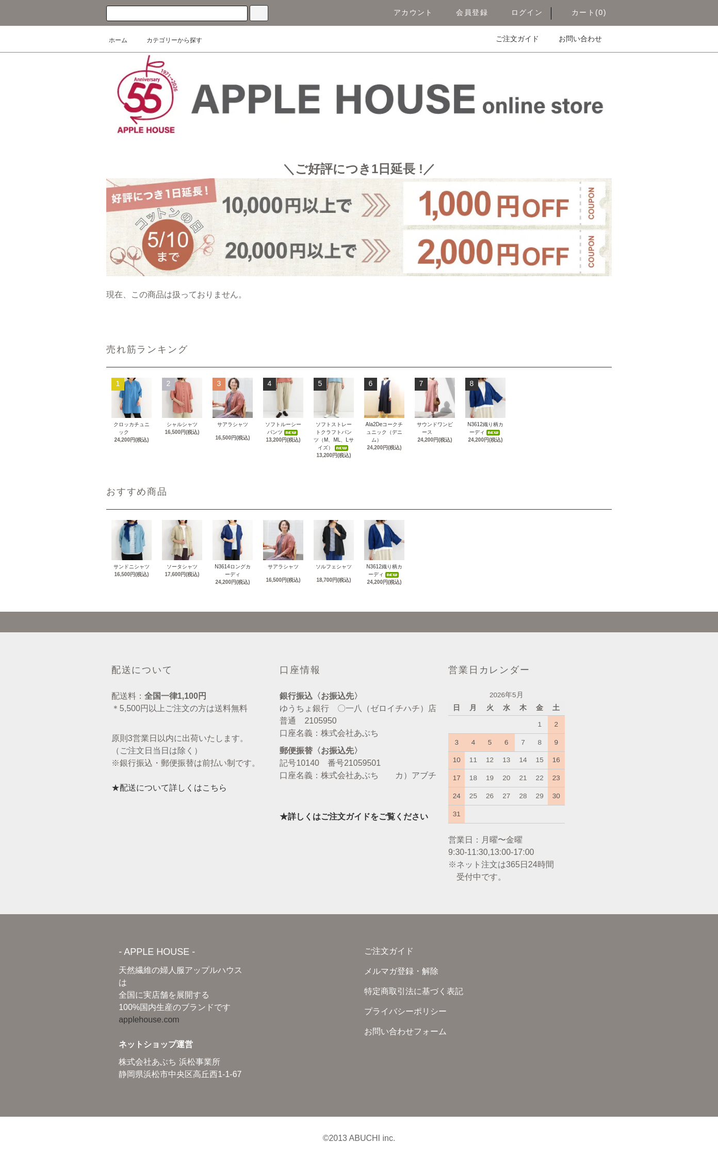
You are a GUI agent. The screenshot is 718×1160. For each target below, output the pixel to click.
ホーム (118, 40)
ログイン (521, 12)
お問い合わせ (574, 39)
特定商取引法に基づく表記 (413, 991)
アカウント (407, 12)
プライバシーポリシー (405, 1011)
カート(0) (583, 12)
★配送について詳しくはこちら (169, 787)
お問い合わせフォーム (405, 1031)
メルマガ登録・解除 (401, 971)
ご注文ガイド (511, 39)
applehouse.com (149, 1019)
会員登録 (466, 12)
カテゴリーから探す (168, 40)
